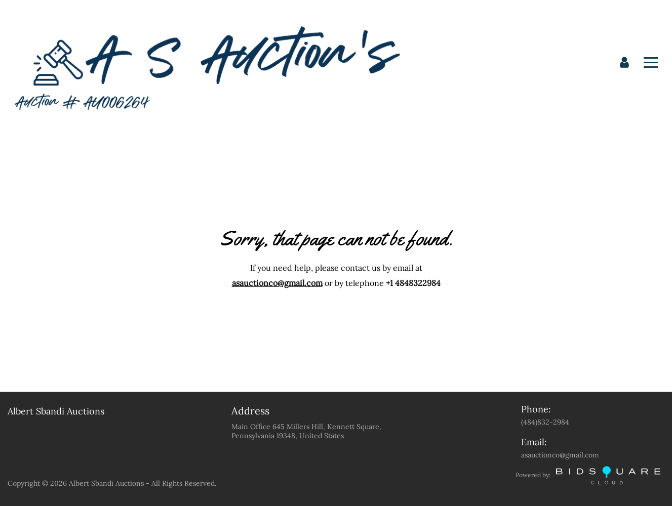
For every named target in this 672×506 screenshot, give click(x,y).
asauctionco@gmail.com (277, 283)
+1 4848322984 (413, 283)
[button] (624, 63)
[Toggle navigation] (650, 62)
